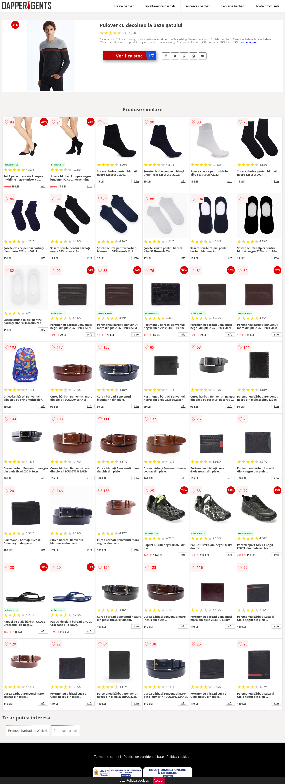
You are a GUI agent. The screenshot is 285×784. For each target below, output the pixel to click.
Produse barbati (65, 731)
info (43, 186)
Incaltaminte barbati (160, 6)
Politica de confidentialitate (144, 756)
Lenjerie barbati (233, 6)
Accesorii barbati (198, 6)
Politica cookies (178, 756)
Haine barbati (124, 6)
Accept (159, 780)
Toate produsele (267, 6)
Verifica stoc (136, 55)
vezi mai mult (249, 42)
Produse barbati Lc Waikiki (27, 731)
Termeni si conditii (107, 756)
